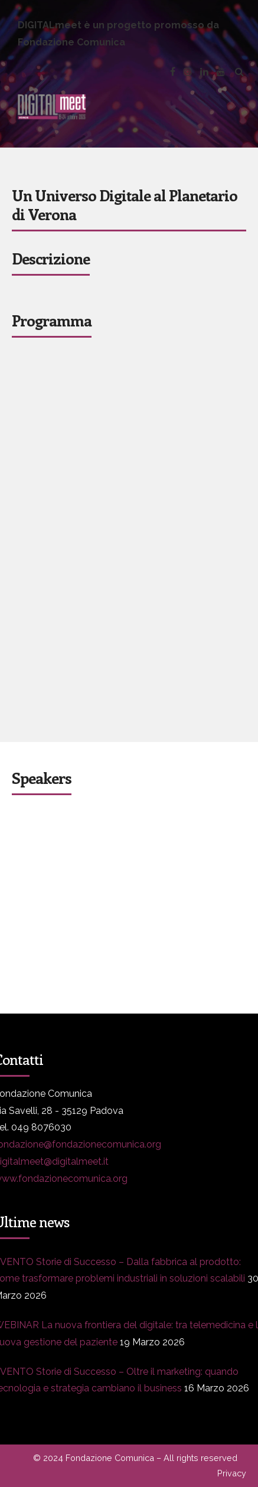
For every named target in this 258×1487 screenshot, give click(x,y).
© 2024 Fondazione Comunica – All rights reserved (135, 1458)
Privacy (231, 1473)
